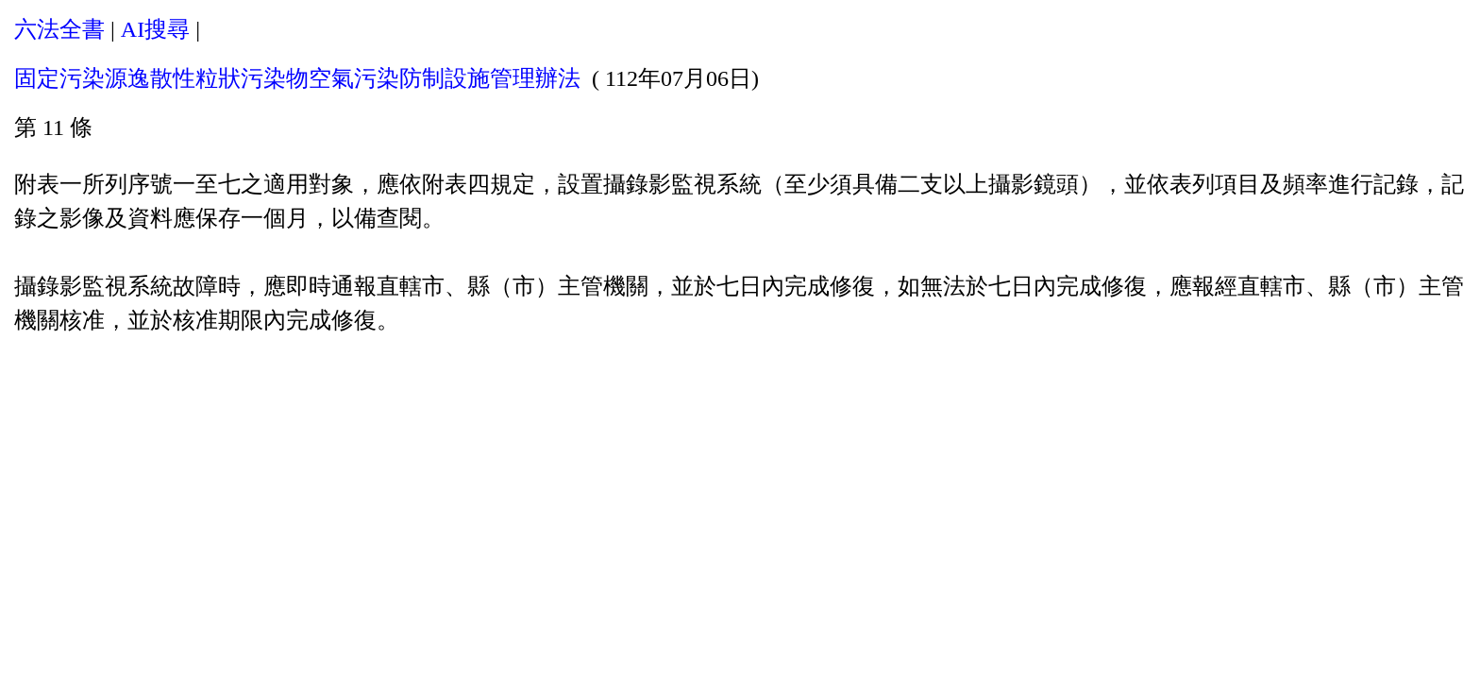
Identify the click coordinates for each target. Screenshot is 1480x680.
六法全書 (59, 29)
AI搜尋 (155, 29)
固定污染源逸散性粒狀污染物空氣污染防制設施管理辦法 (297, 78)
